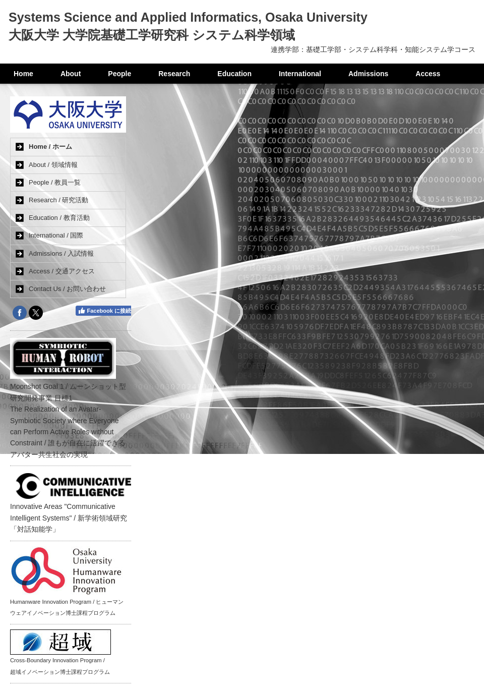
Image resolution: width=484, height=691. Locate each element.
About (70, 74)
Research (174, 74)
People (119, 74)
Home (23, 74)
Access (427, 74)
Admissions (368, 74)
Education (234, 74)
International (300, 74)
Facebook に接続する (110, 311)
